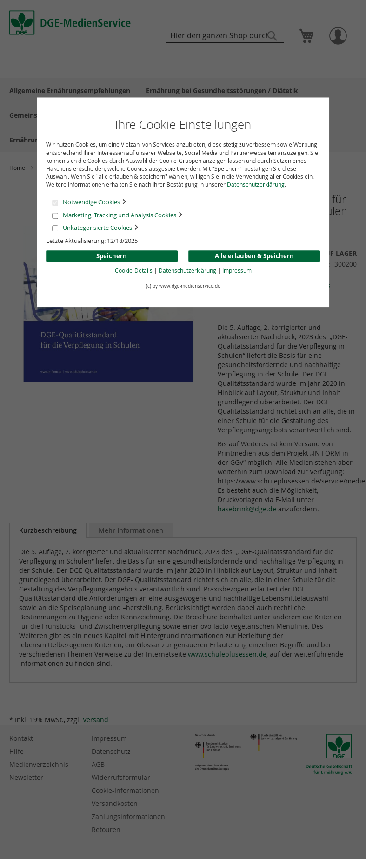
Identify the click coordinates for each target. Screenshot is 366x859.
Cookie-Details (134, 270)
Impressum (237, 270)
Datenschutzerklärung (256, 184)
